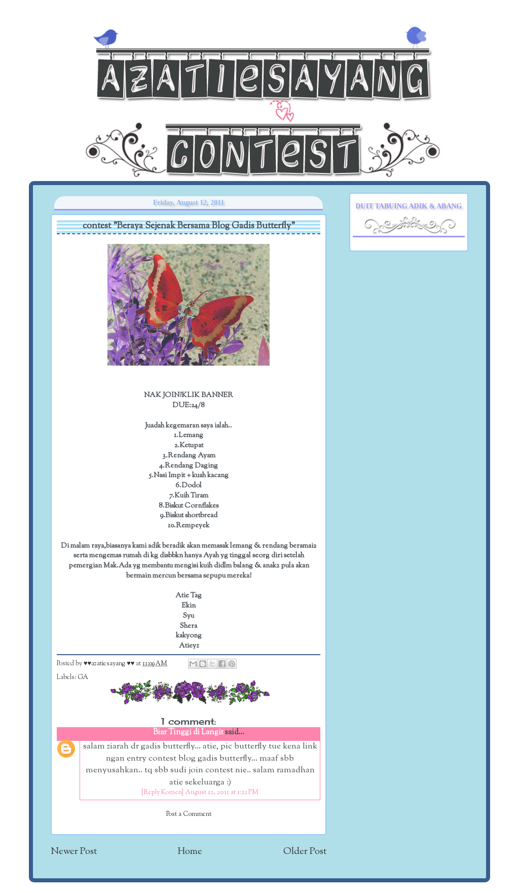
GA (83, 677)
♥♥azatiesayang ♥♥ (110, 663)
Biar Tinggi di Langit (188, 732)
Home (190, 852)
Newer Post (74, 852)
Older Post (304, 852)
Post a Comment (188, 814)
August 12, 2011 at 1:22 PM (221, 792)
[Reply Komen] (162, 792)
